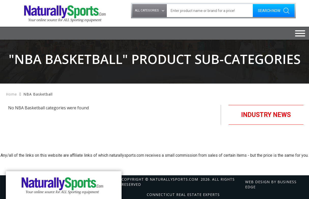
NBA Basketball (38, 94)
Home (11, 94)
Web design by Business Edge (271, 184)
